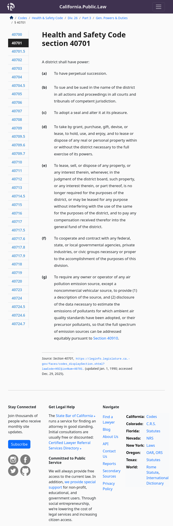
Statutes (153, 431)
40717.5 (18, 230)
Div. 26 (73, 18)
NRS (149, 438)
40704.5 (18, 85)
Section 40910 (105, 338)
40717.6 (18, 238)
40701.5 (18, 51)
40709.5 (18, 136)
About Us (110, 436)
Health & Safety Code (47, 18)
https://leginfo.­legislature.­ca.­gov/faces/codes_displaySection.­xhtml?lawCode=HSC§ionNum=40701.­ (86, 364)
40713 (17, 187)
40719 (17, 272)
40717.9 (18, 255)
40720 (17, 281)
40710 (17, 162)
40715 (17, 204)
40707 (17, 111)
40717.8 (18, 247)
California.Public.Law (83, 7)
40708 (17, 119)
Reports (109, 463)
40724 (17, 298)
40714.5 (18, 196)
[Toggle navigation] (158, 6)
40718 (17, 264)
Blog (106, 429)
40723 (17, 289)
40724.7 (18, 323)
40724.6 (18, 315)
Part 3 (86, 18)
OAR (150, 452)
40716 (17, 213)
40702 (17, 59)
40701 (17, 43)
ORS (159, 452)
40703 (17, 68)
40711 (17, 170)
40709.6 (18, 145)
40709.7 (18, 153)
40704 (17, 77)
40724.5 (18, 306)
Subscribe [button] (19, 444)
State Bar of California (74, 415)
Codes (22, 18)
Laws (150, 445)
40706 (17, 102)
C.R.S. (151, 423)
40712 (17, 179)
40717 (17, 221)
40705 (17, 93)
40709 (17, 128)
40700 (17, 34)
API (105, 443)
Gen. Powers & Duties (111, 18)
